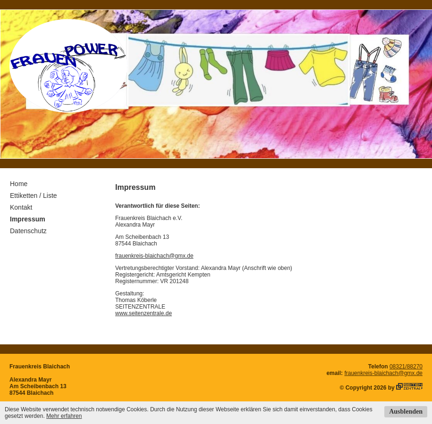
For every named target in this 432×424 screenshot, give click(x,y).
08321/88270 (406, 366)
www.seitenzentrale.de (143, 313)
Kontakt (21, 207)
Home (18, 184)
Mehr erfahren (64, 416)
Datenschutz (28, 231)
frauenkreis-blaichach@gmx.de (154, 256)
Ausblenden (406, 411)
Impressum (27, 219)
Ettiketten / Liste (33, 195)
